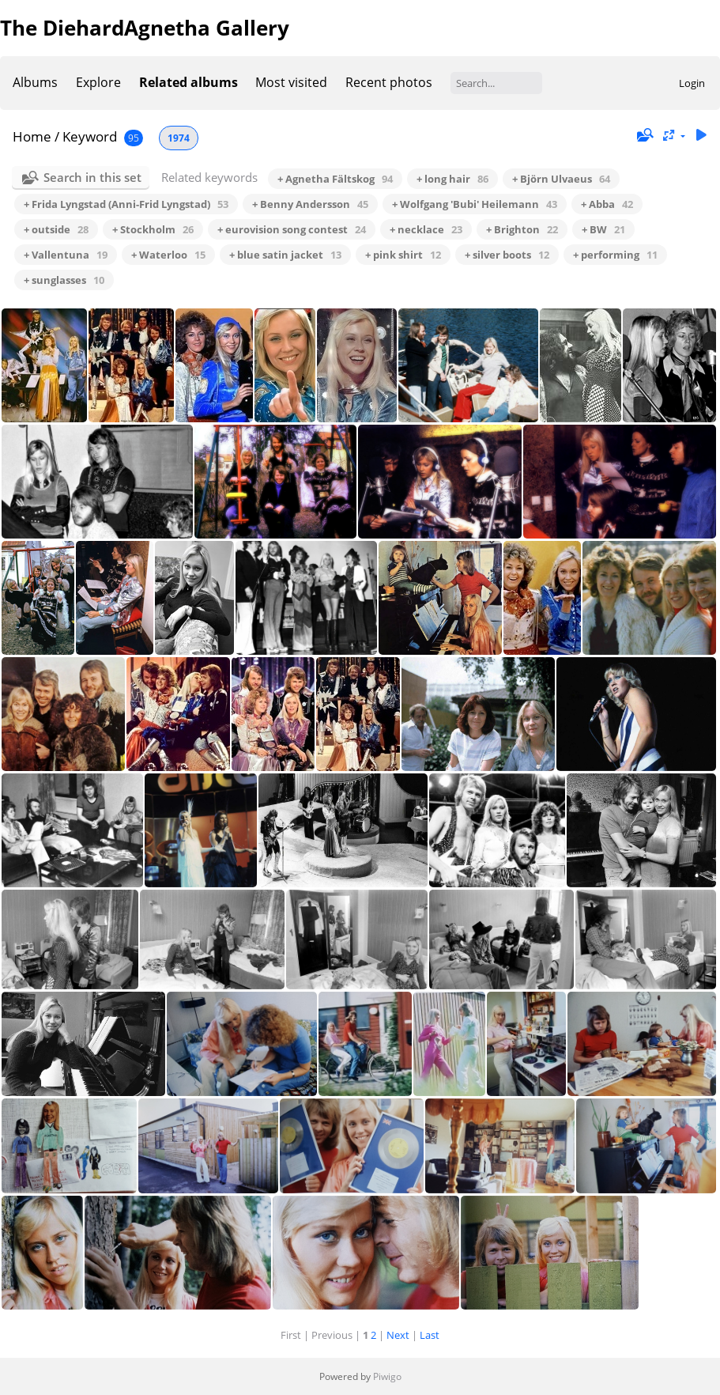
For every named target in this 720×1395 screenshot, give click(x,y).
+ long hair (452, 179)
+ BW (603, 229)
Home (32, 136)
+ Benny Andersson (310, 204)
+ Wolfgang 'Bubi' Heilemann (474, 204)
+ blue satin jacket (285, 255)
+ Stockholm (153, 229)
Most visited (291, 82)
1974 (179, 138)
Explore (98, 82)
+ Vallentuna (65, 255)
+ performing (615, 255)
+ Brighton (522, 229)
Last (429, 1335)
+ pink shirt (403, 255)
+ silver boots (507, 255)
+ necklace (426, 229)
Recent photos (388, 82)
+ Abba (607, 204)
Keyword (89, 136)
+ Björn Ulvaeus (561, 179)
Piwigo (387, 1376)
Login (692, 83)
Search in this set (92, 177)
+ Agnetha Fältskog (335, 179)
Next (397, 1335)
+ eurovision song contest (291, 229)
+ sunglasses (64, 280)
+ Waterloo (168, 255)
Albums (35, 82)
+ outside (56, 229)
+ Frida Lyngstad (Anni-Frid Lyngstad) (126, 204)
